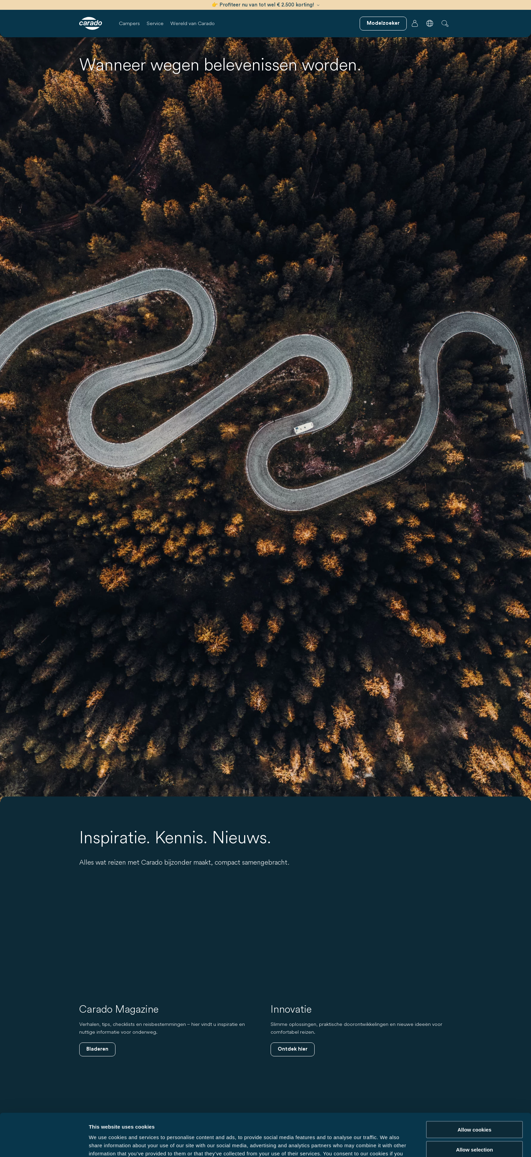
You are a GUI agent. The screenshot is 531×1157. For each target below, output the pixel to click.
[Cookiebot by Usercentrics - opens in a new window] (43, 1144)
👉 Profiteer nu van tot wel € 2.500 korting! (265, 4)
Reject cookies (474, 1129)
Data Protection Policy (280, 1121)
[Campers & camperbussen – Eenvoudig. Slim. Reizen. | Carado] (90, 23)
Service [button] (155, 23)
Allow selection (474, 1109)
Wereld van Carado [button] (192, 23)
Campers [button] (129, 23)
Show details (355, 1143)
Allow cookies (474, 1089)
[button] (430, 23)
